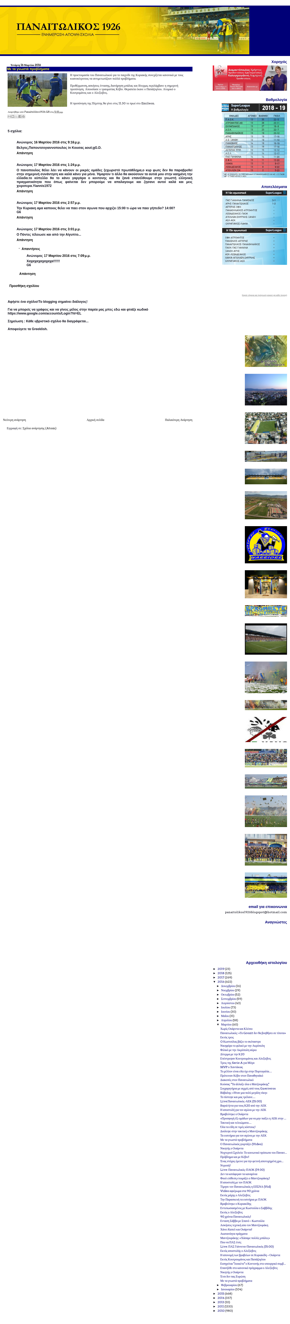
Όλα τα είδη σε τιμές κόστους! (237, 1127)
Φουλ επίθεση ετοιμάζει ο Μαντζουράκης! (245, 1178)
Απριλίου (227, 1020)
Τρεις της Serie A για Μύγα (237, 1063)
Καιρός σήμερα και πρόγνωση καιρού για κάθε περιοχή (264, 295)
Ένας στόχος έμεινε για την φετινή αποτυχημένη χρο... (251, 1161)
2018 (221, 973)
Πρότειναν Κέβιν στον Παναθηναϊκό (241, 1075)
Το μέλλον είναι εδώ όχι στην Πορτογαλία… (246, 1071)
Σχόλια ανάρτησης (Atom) (39, 428)
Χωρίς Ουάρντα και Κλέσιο (236, 1029)
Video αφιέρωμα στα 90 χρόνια (239, 1191)
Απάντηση (25, 153)
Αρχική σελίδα (95, 420)
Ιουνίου (226, 1011)
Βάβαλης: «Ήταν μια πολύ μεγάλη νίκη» (244, 1092)
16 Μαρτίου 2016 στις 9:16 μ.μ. (57, 142)
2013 (221, 1302)
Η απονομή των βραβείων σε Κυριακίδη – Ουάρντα (250, 1255)
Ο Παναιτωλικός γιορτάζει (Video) (241, 1144)
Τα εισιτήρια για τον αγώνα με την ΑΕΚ (243, 1135)
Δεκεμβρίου (228, 986)
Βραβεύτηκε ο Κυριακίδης (235, 1204)
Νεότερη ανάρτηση (14, 420)
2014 (221, 1298)
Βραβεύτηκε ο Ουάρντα (234, 1114)
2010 (221, 1310)
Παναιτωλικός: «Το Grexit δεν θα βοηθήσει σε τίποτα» (253, 1033)
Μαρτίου (226, 1024)
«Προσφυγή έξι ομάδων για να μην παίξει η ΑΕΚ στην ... (253, 1118)
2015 (221, 1293)
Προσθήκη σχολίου (24, 286)
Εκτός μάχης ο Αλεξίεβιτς (235, 1195)
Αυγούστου (228, 1003)
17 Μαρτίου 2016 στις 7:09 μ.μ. (67, 256)
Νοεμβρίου (228, 990)
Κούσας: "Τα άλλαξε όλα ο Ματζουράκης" (244, 1084)
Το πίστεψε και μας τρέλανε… (237, 1097)
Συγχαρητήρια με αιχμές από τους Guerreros (248, 1088)
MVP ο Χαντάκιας (231, 1067)
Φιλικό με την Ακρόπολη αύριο (238, 1050)
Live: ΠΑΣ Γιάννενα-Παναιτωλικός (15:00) (247, 1246)
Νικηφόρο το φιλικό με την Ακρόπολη (242, 1045)
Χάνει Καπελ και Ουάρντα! (236, 1229)
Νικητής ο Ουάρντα (231, 1148)
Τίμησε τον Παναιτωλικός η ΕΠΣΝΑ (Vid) (245, 1186)
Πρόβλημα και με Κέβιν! (234, 1157)
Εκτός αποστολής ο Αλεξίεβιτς (238, 1251)
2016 (221, 981)
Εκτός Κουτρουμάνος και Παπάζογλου (243, 1259)
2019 (221, 969)
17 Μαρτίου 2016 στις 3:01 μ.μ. (57, 229)
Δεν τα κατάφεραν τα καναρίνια (238, 1174)
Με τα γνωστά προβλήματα (236, 1140)
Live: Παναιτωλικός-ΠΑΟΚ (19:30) (242, 1169)
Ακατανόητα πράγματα (233, 1233)
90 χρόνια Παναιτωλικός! (235, 1216)
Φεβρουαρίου (229, 1285)
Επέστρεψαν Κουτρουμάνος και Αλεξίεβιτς (245, 1058)
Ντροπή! (225, 1165)
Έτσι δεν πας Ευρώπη (232, 1276)
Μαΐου (225, 1016)
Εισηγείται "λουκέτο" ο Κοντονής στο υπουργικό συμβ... (253, 1263)
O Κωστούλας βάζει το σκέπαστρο (240, 1041)
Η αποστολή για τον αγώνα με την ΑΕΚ (243, 1110)
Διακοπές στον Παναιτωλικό (237, 1080)
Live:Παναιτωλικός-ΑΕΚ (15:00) (241, 1101)
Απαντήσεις (31, 249)
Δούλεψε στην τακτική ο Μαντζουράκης (244, 1131)
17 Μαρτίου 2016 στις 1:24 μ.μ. (57, 165)
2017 (221, 977)
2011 (221, 1306)
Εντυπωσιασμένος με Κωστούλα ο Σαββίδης (246, 1208)
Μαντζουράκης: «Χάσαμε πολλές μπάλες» (245, 1238)
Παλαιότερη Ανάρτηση (178, 420)
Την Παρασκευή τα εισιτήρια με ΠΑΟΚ (243, 1199)
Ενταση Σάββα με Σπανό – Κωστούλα (242, 1221)
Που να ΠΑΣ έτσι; (231, 1242)
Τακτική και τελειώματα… (236, 1122)
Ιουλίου (226, 1007)
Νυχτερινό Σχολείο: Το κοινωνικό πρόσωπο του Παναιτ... (253, 1152)
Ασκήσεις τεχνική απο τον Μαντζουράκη (244, 1225)
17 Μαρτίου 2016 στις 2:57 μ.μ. (57, 203)
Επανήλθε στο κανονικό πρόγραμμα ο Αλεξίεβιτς (249, 1268)
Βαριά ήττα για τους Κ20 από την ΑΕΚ (243, 1105)
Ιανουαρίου (228, 1289)
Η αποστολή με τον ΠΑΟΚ (236, 1182)
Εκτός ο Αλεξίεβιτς (231, 1212)
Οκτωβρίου (228, 994)
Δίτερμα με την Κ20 (232, 1054)
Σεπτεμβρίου (229, 999)
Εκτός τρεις (227, 1037)
